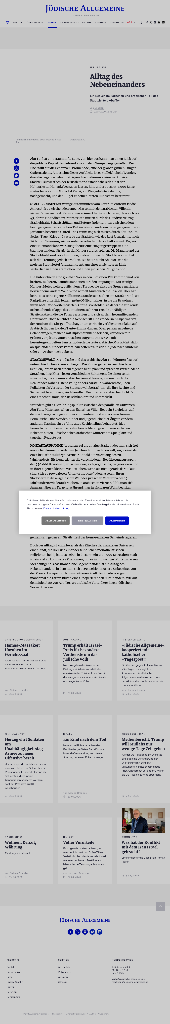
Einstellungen (87, 520)
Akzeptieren (117, 520)
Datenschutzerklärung (56, 508)
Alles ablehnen (55, 520)
